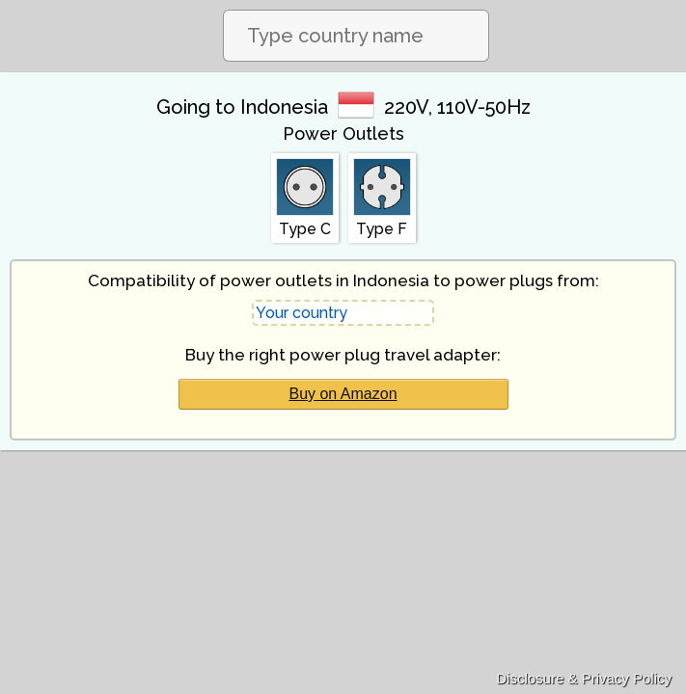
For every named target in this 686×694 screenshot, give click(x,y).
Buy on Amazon (342, 394)
